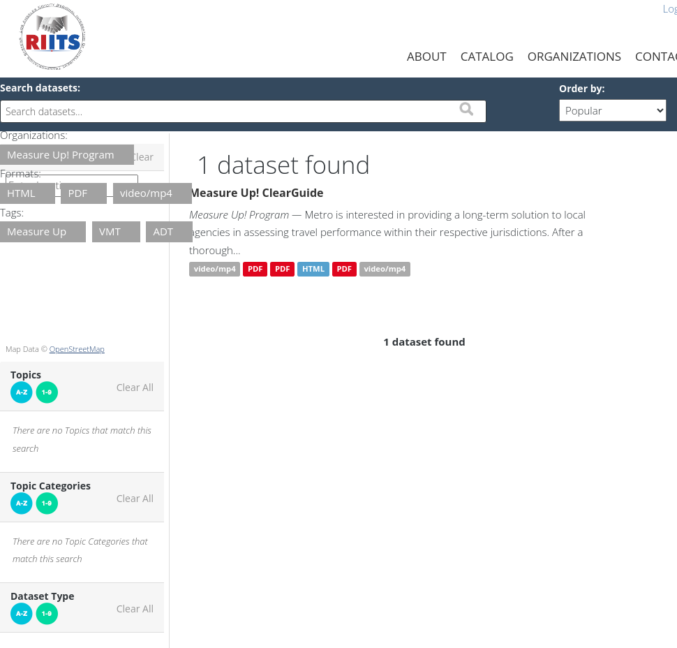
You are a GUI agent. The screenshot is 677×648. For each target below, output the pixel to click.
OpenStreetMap (77, 349)
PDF (255, 269)
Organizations (574, 56)
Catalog (487, 56)
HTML (313, 269)
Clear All (135, 387)
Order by (580, 88)
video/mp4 (215, 269)
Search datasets (38, 87)
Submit (466, 109)
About (427, 56)
